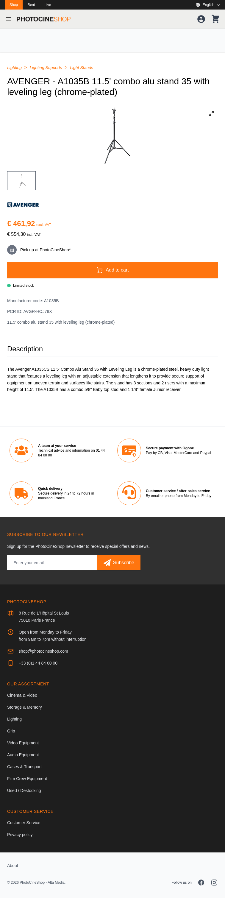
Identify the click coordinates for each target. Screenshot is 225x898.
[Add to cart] (112, 270)
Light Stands (81, 67)
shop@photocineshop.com (43, 651)
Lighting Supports (46, 67)
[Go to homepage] (44, 19)
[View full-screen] (211, 113)
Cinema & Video (22, 695)
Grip (11, 731)
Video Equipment (23, 742)
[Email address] (52, 562)
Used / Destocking (24, 790)
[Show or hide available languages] (208, 4)
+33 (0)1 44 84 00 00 (38, 663)
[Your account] (201, 19)
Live (47, 5)
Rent (31, 5)
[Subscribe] (118, 562)
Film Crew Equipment (27, 778)
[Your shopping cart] (215, 19)
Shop (14, 5)
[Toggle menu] (8, 19)
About (12, 865)
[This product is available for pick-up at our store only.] (112, 250)
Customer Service (23, 822)
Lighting (15, 67)
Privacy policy (20, 834)
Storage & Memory (24, 707)
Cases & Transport (24, 766)
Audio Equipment (23, 754)
